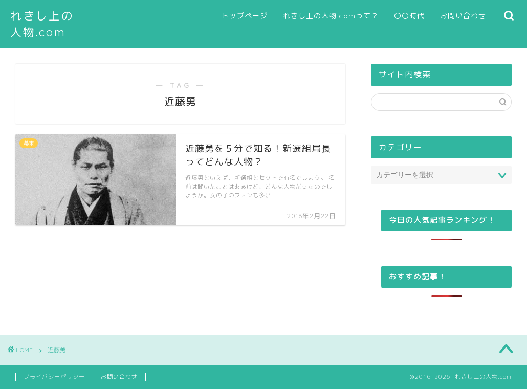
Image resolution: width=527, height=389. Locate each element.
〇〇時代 (409, 16)
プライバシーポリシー (54, 377)
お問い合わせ (463, 16)
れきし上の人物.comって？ (331, 16)
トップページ (245, 16)
